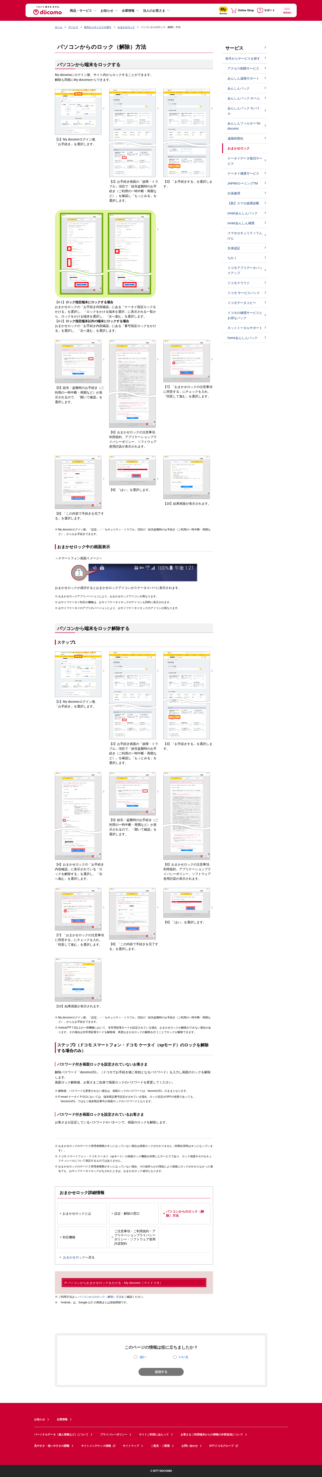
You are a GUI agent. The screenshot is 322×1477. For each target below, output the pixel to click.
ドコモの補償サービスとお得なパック (245, 315)
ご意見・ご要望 (160, 1445)
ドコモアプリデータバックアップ (245, 270)
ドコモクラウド (239, 283)
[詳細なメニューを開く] (287, 10)
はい (143, 1357)
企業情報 (128, 10)
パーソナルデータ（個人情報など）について (61, 1434)
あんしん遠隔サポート (243, 78)
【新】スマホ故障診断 (243, 203)
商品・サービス (81, 10)
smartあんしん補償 (241, 223)
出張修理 (234, 193)
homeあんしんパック (243, 338)
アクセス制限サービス (243, 68)
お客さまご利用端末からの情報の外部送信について (212, 1434)
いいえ (183, 1357)
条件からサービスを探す (97, 27)
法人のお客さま (154, 10)
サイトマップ (131, 1445)
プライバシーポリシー (113, 1434)
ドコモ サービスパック (244, 293)
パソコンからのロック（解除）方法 (99, 1296)
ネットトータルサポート (245, 328)
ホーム (58, 27)
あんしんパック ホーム (244, 98)
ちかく (232, 258)
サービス (73, 27)
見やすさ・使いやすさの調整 (51, 1445)
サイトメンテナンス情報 (98, 1446)
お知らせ (107, 10)
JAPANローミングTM (243, 183)
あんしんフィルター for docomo (244, 125)
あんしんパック (239, 88)
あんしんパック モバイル (244, 110)
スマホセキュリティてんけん (245, 235)
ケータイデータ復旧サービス (245, 160)
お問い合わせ (189, 1445)
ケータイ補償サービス (243, 173)
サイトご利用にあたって (154, 1434)
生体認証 (234, 248)
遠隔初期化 (235, 138)
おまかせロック (126, 27)
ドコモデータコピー (242, 303)
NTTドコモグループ (224, 1446)
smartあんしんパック (243, 213)
